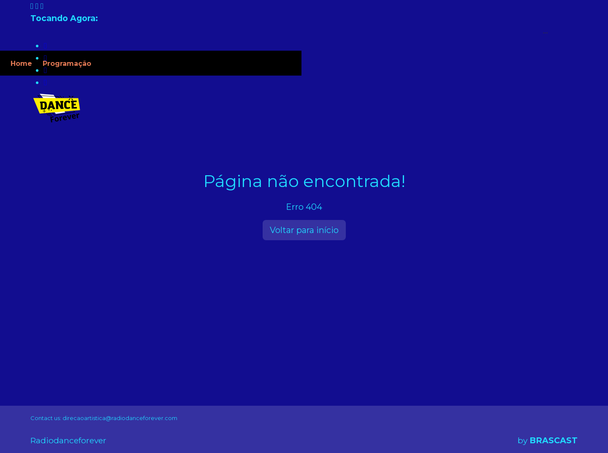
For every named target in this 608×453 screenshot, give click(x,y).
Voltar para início (304, 230)
